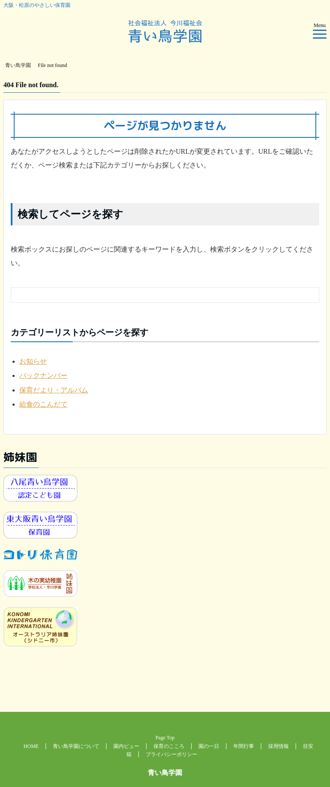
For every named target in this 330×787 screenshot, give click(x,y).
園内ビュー (126, 746)
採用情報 (278, 746)
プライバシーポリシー (171, 754)
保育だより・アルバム (53, 390)
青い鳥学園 (165, 772)
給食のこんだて (43, 404)
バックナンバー (43, 375)
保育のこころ (168, 746)
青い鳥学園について (76, 746)
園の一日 (209, 746)
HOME (31, 746)
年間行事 (243, 746)
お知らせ (33, 361)
